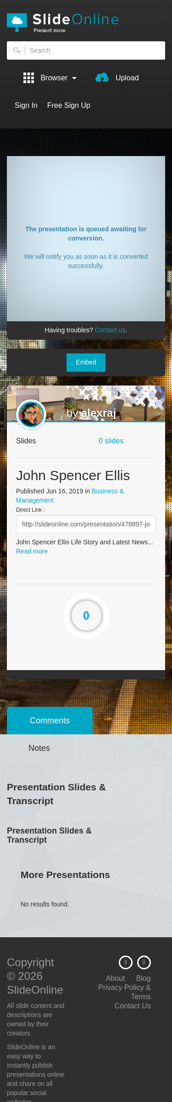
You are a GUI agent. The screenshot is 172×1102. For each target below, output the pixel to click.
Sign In (26, 105)
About (115, 978)
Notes (39, 748)
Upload (117, 77)
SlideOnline (86, 23)
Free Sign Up (68, 105)
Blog (143, 978)
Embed (86, 362)
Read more (32, 551)
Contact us (110, 330)
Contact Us (133, 1006)
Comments (50, 720)
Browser (50, 78)
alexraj (98, 413)
